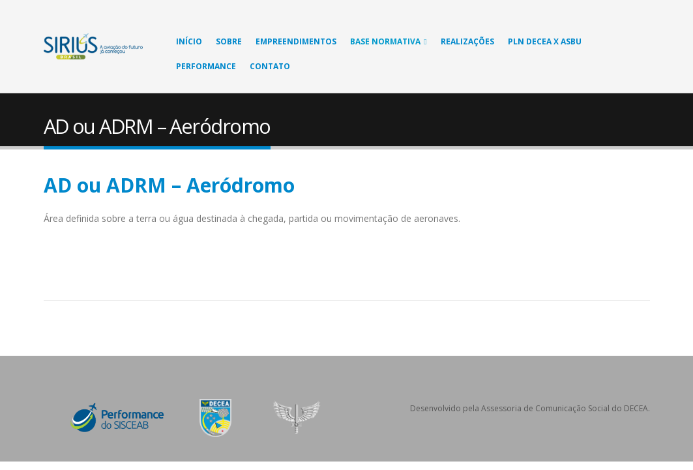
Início (189, 41)
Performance (206, 66)
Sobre (229, 41)
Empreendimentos (296, 41)
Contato (270, 66)
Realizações (467, 41)
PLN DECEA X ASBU (545, 41)
